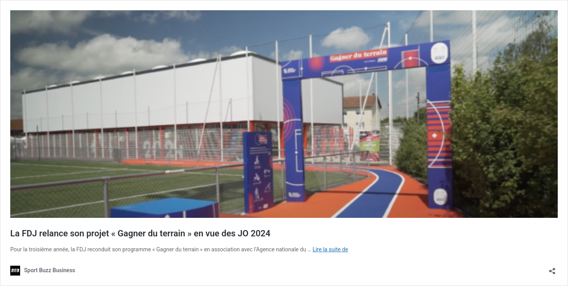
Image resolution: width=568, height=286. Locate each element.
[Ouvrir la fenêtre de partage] (552, 268)
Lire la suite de (330, 249)
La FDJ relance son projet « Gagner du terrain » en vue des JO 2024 (140, 233)
